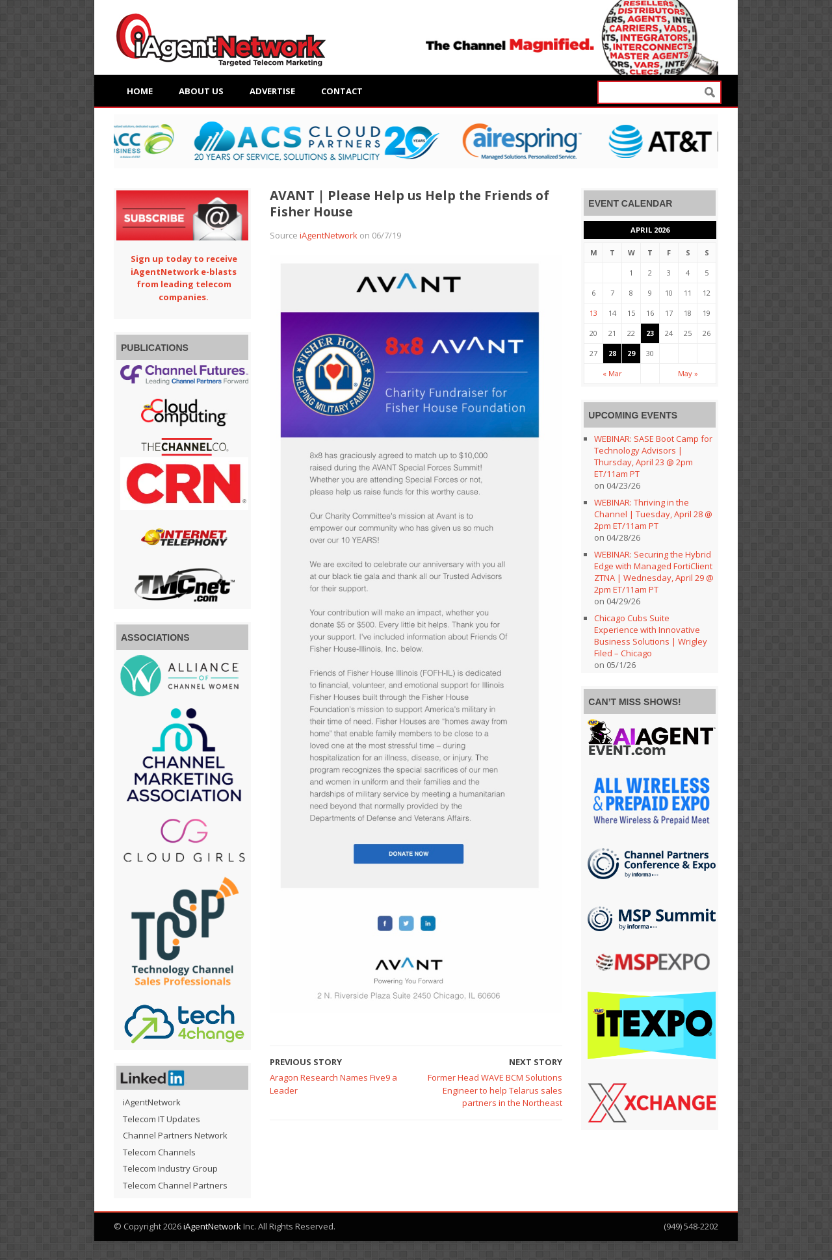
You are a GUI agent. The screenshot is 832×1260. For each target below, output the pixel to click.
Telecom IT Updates (161, 1119)
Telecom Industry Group (170, 1168)
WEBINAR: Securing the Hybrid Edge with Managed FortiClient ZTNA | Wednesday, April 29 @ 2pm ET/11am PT (654, 571)
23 (650, 333)
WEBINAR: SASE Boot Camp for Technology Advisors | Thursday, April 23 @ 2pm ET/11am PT (653, 456)
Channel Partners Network (175, 1135)
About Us (201, 91)
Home (140, 91)
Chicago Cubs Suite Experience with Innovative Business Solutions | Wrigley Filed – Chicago (650, 635)
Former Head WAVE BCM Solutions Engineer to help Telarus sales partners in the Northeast (495, 1090)
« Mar (612, 373)
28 (612, 353)
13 (593, 313)
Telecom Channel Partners (175, 1185)
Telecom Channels (159, 1152)
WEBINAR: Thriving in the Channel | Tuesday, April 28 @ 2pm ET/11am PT (653, 514)
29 (631, 353)
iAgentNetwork (329, 235)
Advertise (272, 91)
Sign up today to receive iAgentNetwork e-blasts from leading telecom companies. (184, 278)
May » (688, 373)
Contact (342, 91)
